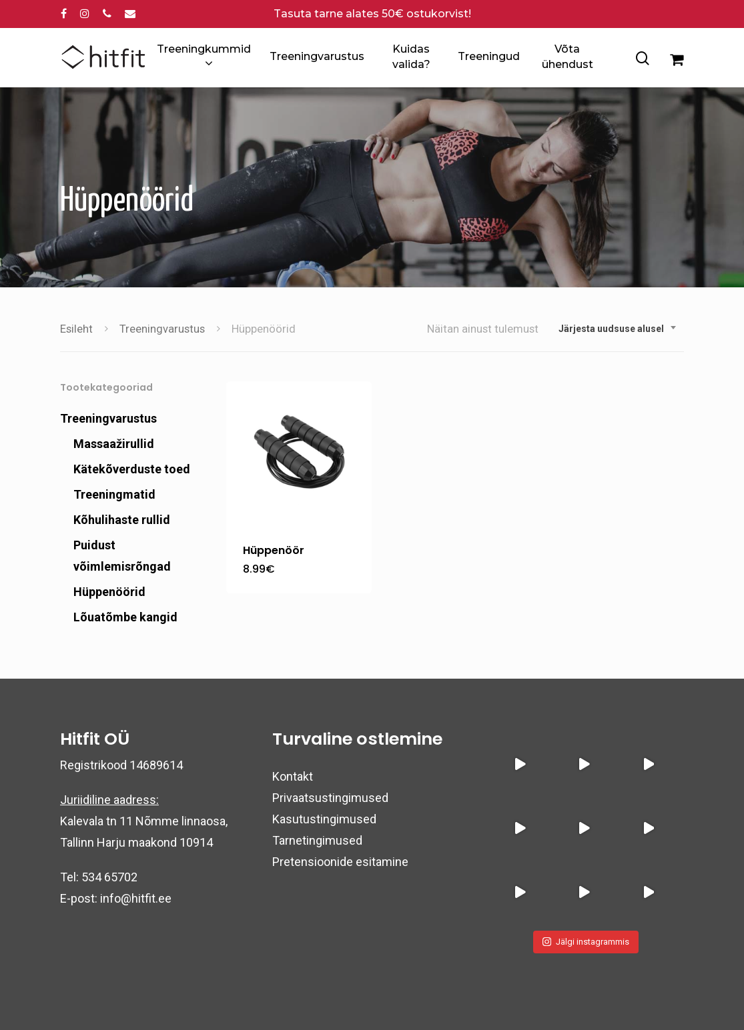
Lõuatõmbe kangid (125, 617)
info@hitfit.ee (135, 898)
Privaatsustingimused (330, 798)
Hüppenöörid (109, 592)
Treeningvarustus (317, 56)
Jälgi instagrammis (585, 942)
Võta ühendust (567, 56)
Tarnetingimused (317, 840)
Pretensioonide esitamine (340, 862)
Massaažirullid (113, 444)
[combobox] (618, 328)
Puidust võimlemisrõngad (122, 555)
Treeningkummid (204, 57)
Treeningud (489, 56)
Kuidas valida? (411, 56)
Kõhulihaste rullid (121, 520)
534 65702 (109, 877)
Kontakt (292, 776)
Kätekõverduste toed (131, 469)
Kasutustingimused (324, 819)
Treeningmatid (114, 494)
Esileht (76, 329)
